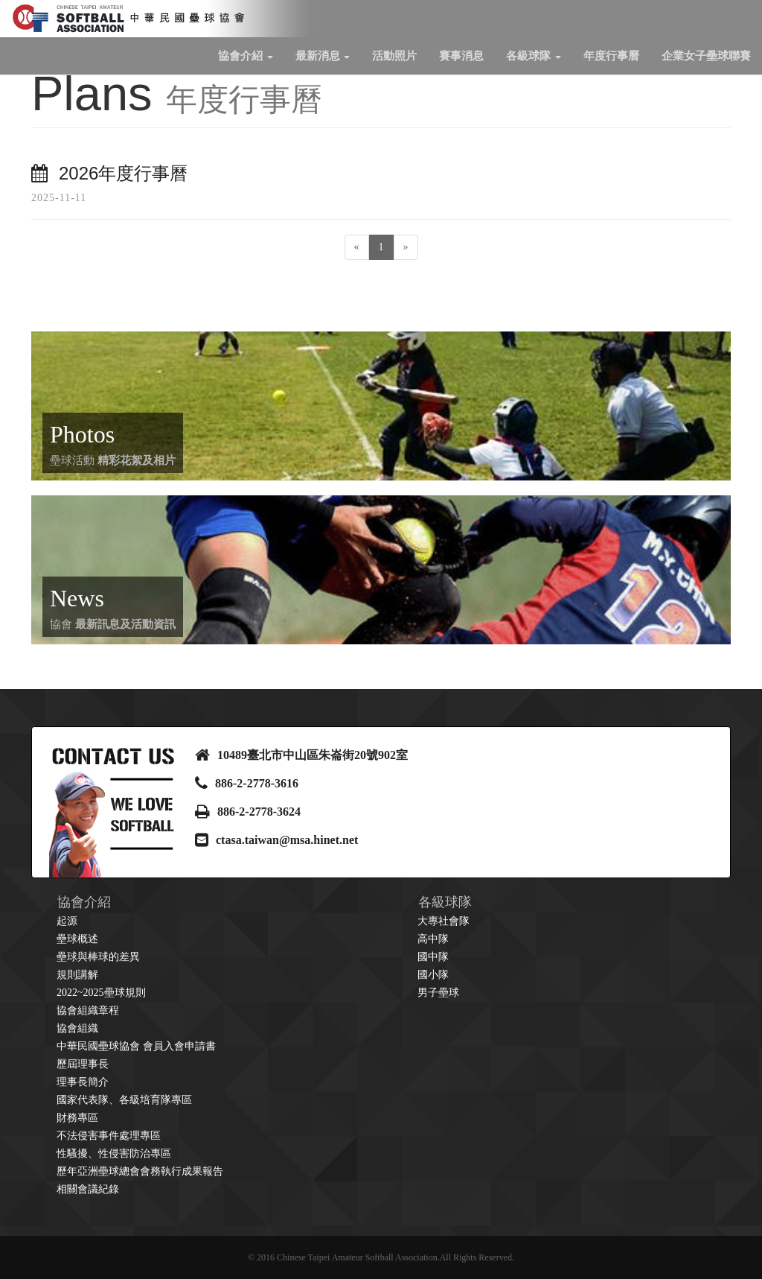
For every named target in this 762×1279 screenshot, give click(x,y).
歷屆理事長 (83, 1064)
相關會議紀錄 (88, 1189)
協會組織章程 (88, 1010)
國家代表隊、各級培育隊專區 (124, 1099)
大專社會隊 (443, 921)
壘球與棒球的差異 (98, 956)
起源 (67, 921)
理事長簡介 (83, 1082)
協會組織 (77, 1028)
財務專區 (77, 1117)
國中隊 (433, 956)
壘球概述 (77, 939)
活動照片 (394, 56)
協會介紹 (245, 56)
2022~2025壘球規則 (101, 992)
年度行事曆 (611, 56)
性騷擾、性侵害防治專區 (114, 1153)
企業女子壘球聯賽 (706, 56)
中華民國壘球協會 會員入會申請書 (136, 1046)
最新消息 (322, 56)
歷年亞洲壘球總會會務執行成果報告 (140, 1171)
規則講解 (77, 974)
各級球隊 (533, 56)
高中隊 (433, 939)
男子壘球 (438, 992)
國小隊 (433, 974)
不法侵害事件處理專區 (109, 1135)
